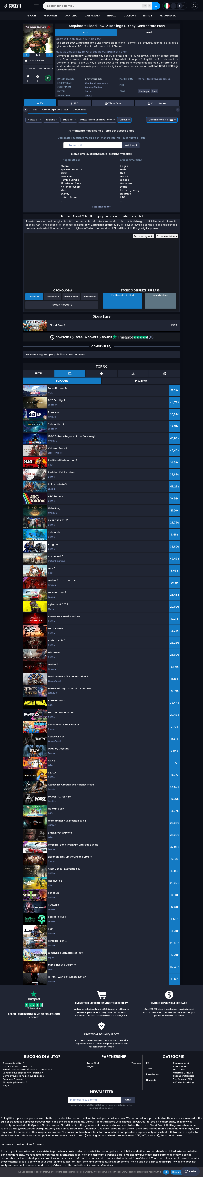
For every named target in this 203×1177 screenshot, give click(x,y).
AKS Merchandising (183, 1082)
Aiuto (190, 1171)
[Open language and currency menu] (174, 6)
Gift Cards (179, 1069)
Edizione (67, 119)
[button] (194, 6)
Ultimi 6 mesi (71, 296)
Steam (88, 95)
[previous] (26, 55)
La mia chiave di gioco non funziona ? (23, 1072)
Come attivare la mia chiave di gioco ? (23, 1075)
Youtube (136, 1063)
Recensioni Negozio (183, 1075)
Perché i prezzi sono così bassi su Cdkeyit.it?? (27, 1069)
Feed (149, 32)
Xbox (149, 1068)
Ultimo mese (89, 296)
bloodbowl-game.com (96, 83)
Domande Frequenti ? (14, 1079)
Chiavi (123, 119)
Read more (177, 1172)
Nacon (88, 91)
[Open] (36, 6)
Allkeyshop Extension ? (15, 1082)
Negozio (33, 119)
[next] (49, 55)
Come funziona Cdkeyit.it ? (17, 1066)
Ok (166, 1172)
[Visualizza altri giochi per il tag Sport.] (155, 92)
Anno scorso (52, 296)
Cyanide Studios (93, 87)
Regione (50, 119)
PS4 (144, 79)
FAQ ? (6, 1085)
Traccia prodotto (61, 304)
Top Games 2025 (182, 1079)
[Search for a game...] (101, 6)
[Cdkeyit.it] (12, 6)
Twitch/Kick (93, 1063)
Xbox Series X (164, 79)
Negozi (90, 1066)
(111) (133, 337)
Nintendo (151, 1080)
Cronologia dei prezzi (52, 109)
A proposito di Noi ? (13, 1063)
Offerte (30, 109)
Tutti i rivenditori (101, 206)
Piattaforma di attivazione (96, 119)
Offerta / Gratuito (183, 1072)
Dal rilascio (34, 296)
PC (147, 1063)
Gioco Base (77, 109)
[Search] (156, 6)
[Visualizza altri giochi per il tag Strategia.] (144, 92)
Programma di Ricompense (181, 1064)
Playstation (152, 1074)
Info (85, 32)
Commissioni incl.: (161, 119)
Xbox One (151, 79)
